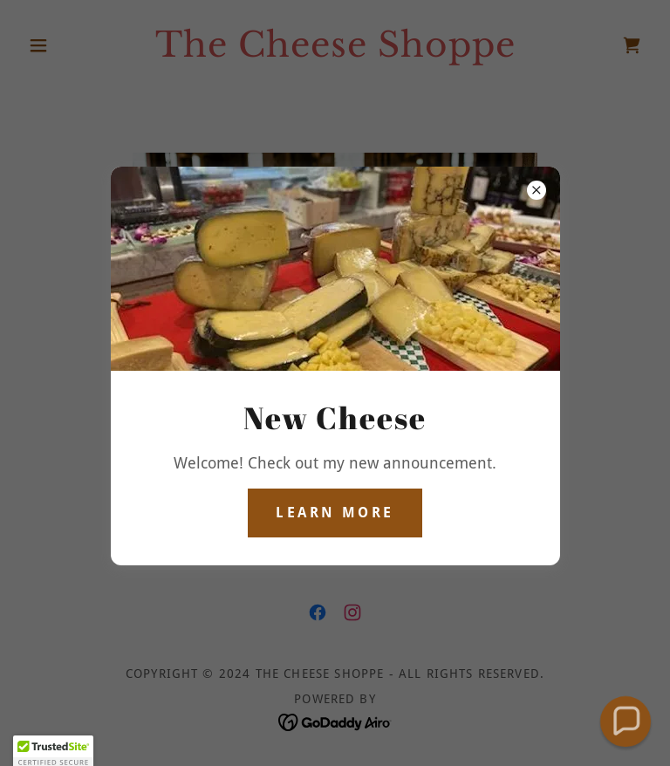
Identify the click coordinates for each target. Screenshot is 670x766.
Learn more (334, 512)
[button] (625, 721)
